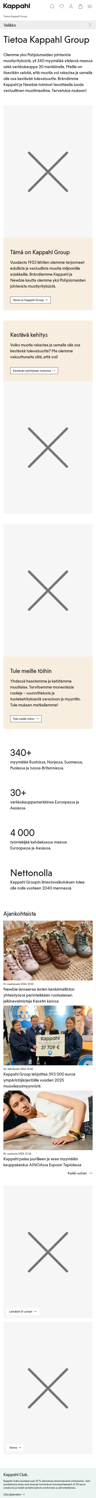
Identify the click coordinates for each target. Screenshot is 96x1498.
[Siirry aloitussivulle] (16, 6)
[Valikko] (89, 6)
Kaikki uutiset (80, 1173)
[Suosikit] (61, 6)
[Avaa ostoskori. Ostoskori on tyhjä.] (80, 6)
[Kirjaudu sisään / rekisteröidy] (71, 6)
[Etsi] (52, 6)
